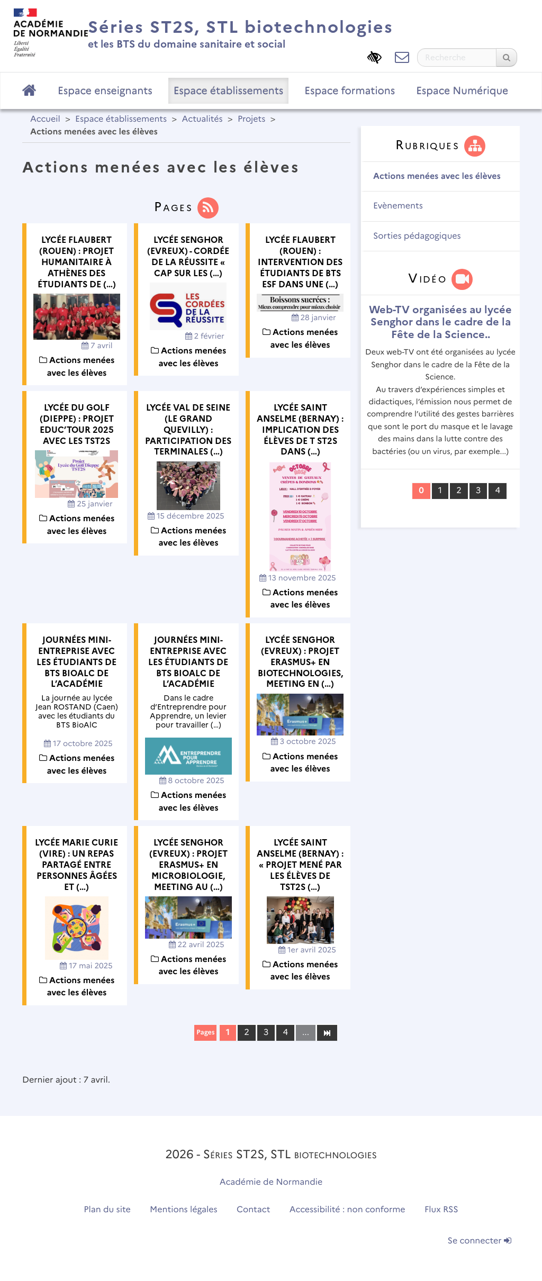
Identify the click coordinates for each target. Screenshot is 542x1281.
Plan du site (107, 1210)
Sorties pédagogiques (417, 236)
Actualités (202, 119)
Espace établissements (229, 90)
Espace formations (349, 90)
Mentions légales (184, 1210)
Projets (251, 119)
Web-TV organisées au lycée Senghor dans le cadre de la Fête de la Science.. (440, 322)
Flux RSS (441, 1210)
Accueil (45, 119)
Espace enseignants (105, 90)
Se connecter (479, 1241)
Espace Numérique (462, 90)
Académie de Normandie (271, 1182)
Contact (253, 1210)
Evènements (398, 206)
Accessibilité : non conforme (347, 1210)
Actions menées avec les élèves (437, 176)
